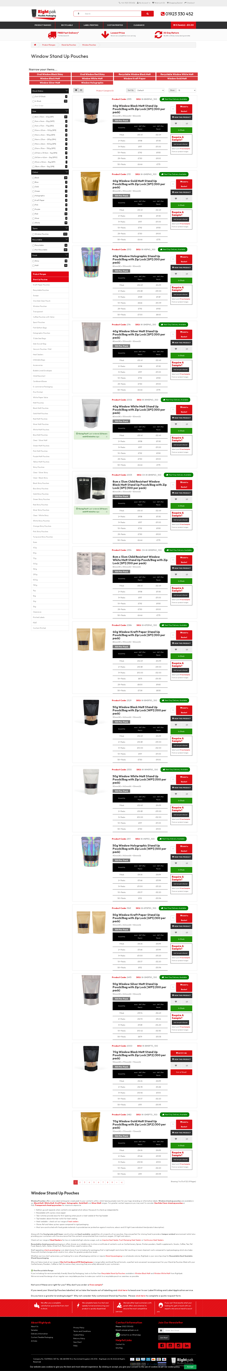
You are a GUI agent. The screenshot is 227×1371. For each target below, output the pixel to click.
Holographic (40, 196)
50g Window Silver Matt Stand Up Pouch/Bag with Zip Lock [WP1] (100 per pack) (139, 987)
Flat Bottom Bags (40, 328)
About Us (34, 1326)
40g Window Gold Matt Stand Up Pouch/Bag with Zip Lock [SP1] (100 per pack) (139, 184)
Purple (37, 209)
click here (122, 1290)
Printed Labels (39, 617)
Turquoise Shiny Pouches (43, 537)
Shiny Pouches (38, 467)
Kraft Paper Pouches (41, 285)
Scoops (36, 295)
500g (35, 580)
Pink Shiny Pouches (40, 531)
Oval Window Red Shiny (92, 74)
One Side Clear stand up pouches (168, 1203)
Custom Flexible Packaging (42, 1337)
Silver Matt (96, 1203)
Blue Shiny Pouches (40, 488)
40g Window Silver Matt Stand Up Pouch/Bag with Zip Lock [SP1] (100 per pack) (139, 334)
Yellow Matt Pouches (41, 462)
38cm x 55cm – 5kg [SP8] (44, 166)
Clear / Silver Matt (40, 440)
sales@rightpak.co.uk (127, 1330)
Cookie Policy (78, 1335)
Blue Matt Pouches (40, 435)
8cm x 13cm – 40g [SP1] (44, 117)
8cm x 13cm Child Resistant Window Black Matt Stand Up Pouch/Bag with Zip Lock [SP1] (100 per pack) (140, 485)
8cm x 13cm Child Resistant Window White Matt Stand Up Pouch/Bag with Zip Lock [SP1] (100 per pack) (140, 560)
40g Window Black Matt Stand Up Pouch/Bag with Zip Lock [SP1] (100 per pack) (139, 109)
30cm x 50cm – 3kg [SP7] (45, 162)
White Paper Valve (40, 397)
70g (34, 558)
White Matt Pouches (41, 429)
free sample (95, 1284)
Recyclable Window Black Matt (135, 74)
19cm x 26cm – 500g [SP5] (45, 144)
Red (36, 214)
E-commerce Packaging (43, 387)
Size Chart (77, 1342)
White (37, 223)
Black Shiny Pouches (41, 483)
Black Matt (39, 1203)
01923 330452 (124, 1326)
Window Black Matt (50, 78)
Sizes (35, 542)
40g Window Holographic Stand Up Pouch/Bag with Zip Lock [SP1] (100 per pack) (139, 259)
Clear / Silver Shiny (40, 472)
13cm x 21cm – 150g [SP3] (45, 135)
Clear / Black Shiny (40, 478)
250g (35, 574)
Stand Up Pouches (69, 45)
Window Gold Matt (177, 78)
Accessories (38, 365)
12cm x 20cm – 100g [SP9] (45, 130)
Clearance (138, 25)
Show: (172, 90)
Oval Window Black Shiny (50, 74)
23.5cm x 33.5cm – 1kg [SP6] (46, 153)
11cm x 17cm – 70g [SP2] (44, 126)
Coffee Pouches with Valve (43, 317)
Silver (37, 218)
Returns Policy (79, 1338)
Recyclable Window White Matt (177, 74)
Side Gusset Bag (39, 344)
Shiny (37, 261)
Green (37, 191)
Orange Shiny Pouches (42, 526)
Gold (37, 187)
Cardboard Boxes (40, 381)
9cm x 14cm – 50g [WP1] (44, 121)
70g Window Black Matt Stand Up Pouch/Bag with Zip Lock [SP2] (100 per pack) (139, 1055)
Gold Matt (83, 1203)
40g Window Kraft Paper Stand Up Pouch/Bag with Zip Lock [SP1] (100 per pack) (139, 635)
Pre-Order (39, 106)
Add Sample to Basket (180, 144)
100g (35, 564)
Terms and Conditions (82, 1331)
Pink (36, 205)
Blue (36, 182)
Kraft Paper (39, 200)
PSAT (35, 623)
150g (35, 569)
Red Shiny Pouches (40, 505)
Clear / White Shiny (40, 515)
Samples (34, 1330)
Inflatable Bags (39, 360)
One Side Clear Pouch (41, 301)
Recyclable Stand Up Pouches (113, 1273)
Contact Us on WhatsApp (130, 1335)
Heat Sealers (38, 354)
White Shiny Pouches (41, 521)
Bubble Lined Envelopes (42, 370)
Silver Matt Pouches (41, 424)
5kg (34, 596)
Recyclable (67, 25)
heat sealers (73, 1221)
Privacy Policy (78, 1327)
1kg (34, 590)
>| (121, 1182)
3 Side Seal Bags (39, 338)
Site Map (119, 1348)
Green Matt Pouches (41, 446)
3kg (34, 606)
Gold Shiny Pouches (41, 494)
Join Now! (164, 1338)
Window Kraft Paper (135, 78)
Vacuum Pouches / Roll (42, 349)
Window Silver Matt (50, 82)
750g (35, 585)
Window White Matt (92, 78)
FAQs (75, 1346)
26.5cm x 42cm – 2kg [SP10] (46, 157)
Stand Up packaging (114, 1256)
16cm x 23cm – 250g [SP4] (45, 139)
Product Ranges (43, 25)
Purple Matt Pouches (41, 456)
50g (34, 553)
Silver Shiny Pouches (41, 510)
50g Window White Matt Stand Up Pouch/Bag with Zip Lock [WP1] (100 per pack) (139, 779)
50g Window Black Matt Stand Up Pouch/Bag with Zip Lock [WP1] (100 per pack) (139, 710)
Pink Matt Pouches (40, 451)
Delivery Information (39, 1334)
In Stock (38, 101)
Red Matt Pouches (40, 419)
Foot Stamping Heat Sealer (130, 1240)
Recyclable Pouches (41, 290)
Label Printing (91, 25)
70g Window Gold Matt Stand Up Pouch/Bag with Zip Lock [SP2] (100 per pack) (139, 1124)
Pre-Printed (38, 392)
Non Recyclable (41, 250)
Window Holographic (92, 82)
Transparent (38, 311)
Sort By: (131, 90)
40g (35, 547)
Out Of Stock (40, 96)
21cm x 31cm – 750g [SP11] (45, 148)
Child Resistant (39, 376)
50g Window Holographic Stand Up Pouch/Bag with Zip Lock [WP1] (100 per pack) (139, 849)
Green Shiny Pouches (41, 499)
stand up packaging (52, 1250)
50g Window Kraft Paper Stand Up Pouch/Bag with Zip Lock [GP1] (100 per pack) (139, 918)
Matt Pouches (38, 403)
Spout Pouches (39, 322)
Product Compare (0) (105, 91)
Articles (34, 1341)
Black (37, 178)
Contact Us (120, 1344)
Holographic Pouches (41, 333)
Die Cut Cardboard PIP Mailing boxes (76, 1262)
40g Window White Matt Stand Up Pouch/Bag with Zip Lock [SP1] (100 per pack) (139, 410)
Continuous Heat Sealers (154, 1240)
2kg (34, 601)
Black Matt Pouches (40, 408)
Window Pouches (89, 45)
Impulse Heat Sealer (110, 1240)
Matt (37, 265)
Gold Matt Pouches (40, 413)
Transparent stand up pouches (48, 1205)
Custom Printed (115, 25)
